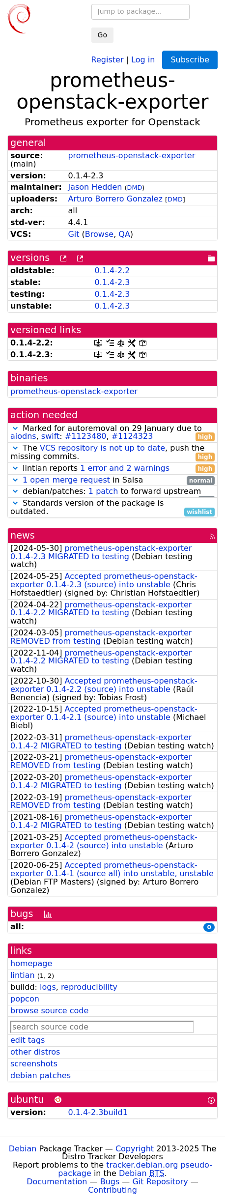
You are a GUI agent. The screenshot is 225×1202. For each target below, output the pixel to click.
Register (107, 59)
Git (73, 234)
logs (48, 987)
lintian (22, 975)
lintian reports (112, 468)
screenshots (33, 1063)
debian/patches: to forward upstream (112, 491)
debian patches (40, 1075)
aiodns (23, 436)
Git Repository (160, 1181)
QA (124, 234)
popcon (24, 998)
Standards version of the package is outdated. (112, 507)
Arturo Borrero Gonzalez (115, 198)
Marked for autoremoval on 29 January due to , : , (112, 433)
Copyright (134, 1148)
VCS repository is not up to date (102, 448)
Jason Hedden (95, 187)
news (22, 535)
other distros (35, 1052)
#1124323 (132, 436)
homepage (31, 963)
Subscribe (189, 59)
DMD (134, 187)
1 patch (103, 491)
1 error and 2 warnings (124, 468)
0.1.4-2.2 (112, 270)
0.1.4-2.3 (112, 282)
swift (50, 436)
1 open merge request (66, 480)
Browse (99, 234)
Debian (23, 1148)
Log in (143, 59)
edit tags (27, 1040)
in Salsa (112, 480)
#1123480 (86, 436)
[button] (15, 428)
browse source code (49, 1010)
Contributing (112, 1190)
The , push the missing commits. (112, 452)
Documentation (57, 1181)
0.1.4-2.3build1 (97, 1112)
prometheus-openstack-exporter (131, 155)
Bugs (110, 1181)
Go (102, 35)
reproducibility (89, 987)
